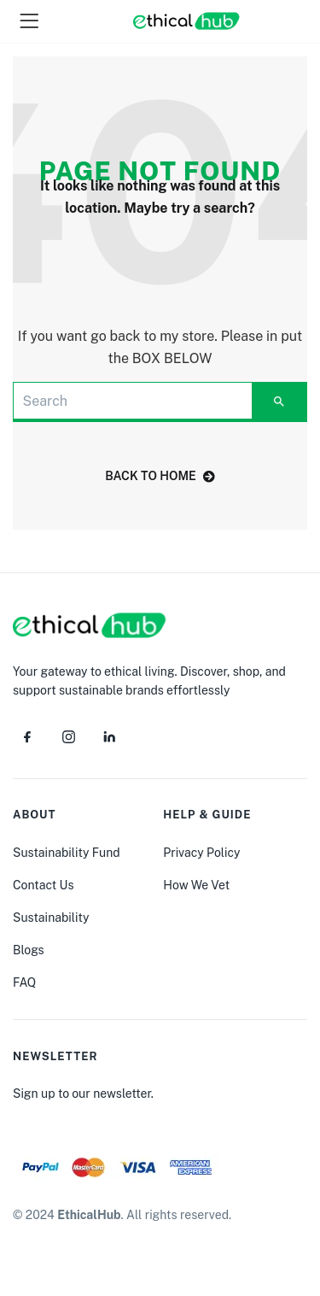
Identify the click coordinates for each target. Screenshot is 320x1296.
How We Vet (196, 885)
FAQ (24, 982)
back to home (160, 476)
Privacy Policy (201, 852)
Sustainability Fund (66, 852)
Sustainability (51, 917)
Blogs (28, 950)
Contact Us (43, 885)
